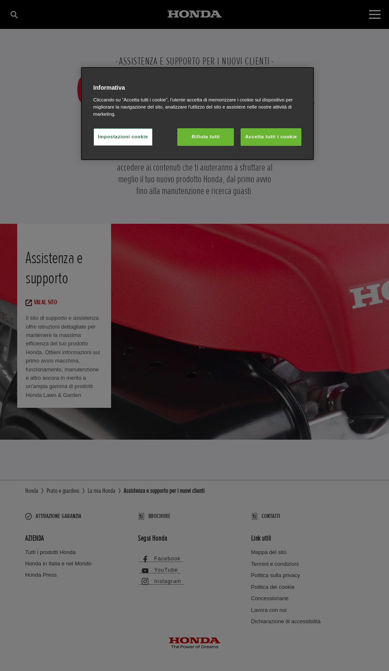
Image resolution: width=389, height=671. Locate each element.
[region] (197, 113)
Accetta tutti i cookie (271, 136)
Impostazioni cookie (123, 136)
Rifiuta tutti (206, 136)
